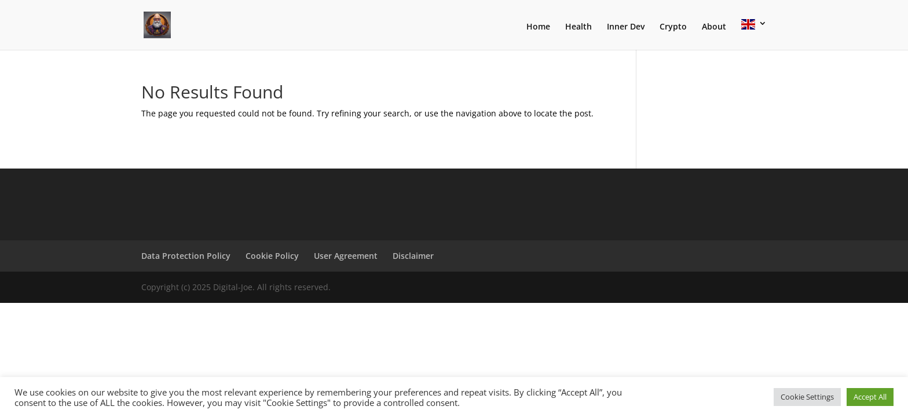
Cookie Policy (272, 255)
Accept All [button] (870, 397)
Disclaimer (413, 255)
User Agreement (346, 255)
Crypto (673, 27)
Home (538, 27)
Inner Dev (626, 27)
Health (578, 27)
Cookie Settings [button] (807, 397)
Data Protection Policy (185, 255)
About (714, 27)
